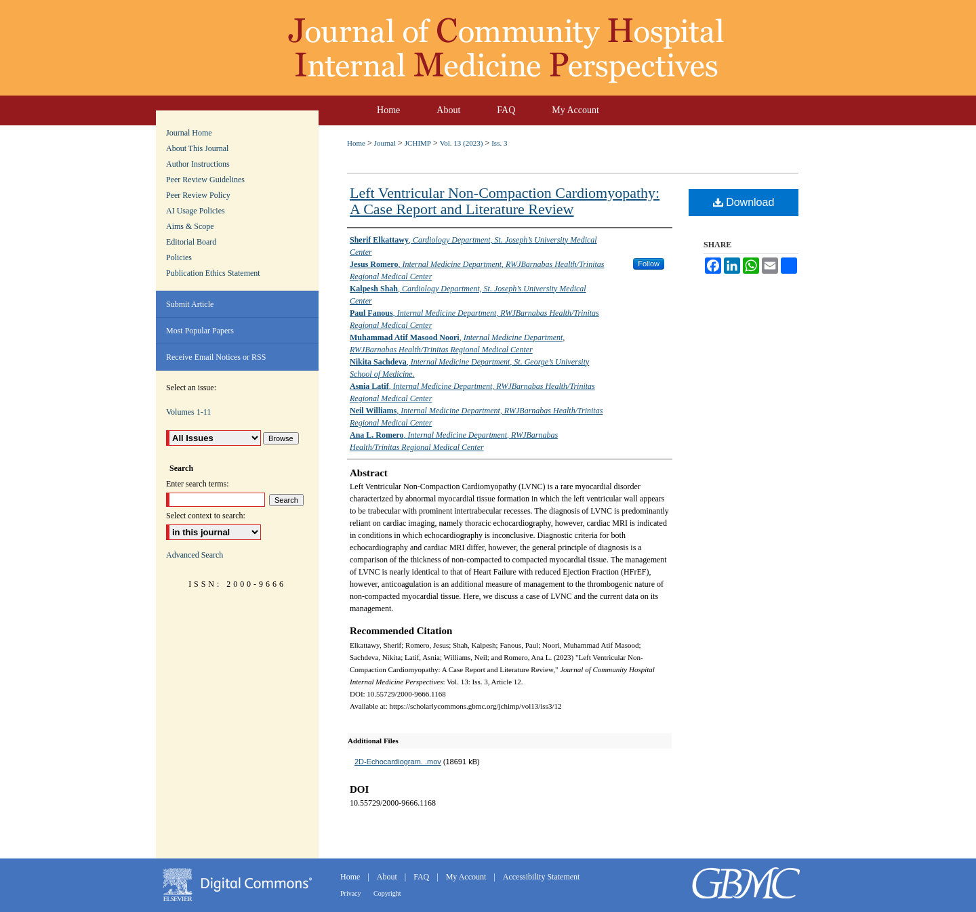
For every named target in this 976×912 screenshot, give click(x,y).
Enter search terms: (197, 484)
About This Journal (197, 148)
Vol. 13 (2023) (461, 143)
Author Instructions (198, 164)
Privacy (351, 893)
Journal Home (189, 133)
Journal (385, 143)
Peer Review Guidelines (205, 179)
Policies (179, 257)
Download (744, 202)
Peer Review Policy (198, 195)
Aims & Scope (190, 226)
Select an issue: (191, 387)
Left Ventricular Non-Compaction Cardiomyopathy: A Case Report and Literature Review (504, 200)
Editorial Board (191, 242)
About (388, 877)
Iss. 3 (499, 143)
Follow (648, 264)
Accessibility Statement (541, 877)
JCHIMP (418, 143)
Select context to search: (205, 515)
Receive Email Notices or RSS (216, 357)
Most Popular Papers (200, 330)
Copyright (387, 893)
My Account (467, 877)
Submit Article (190, 304)
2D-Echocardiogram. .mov (397, 762)
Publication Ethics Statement (213, 273)
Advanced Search (194, 555)
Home (356, 143)
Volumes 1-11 (188, 412)
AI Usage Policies (195, 210)
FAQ (422, 877)
